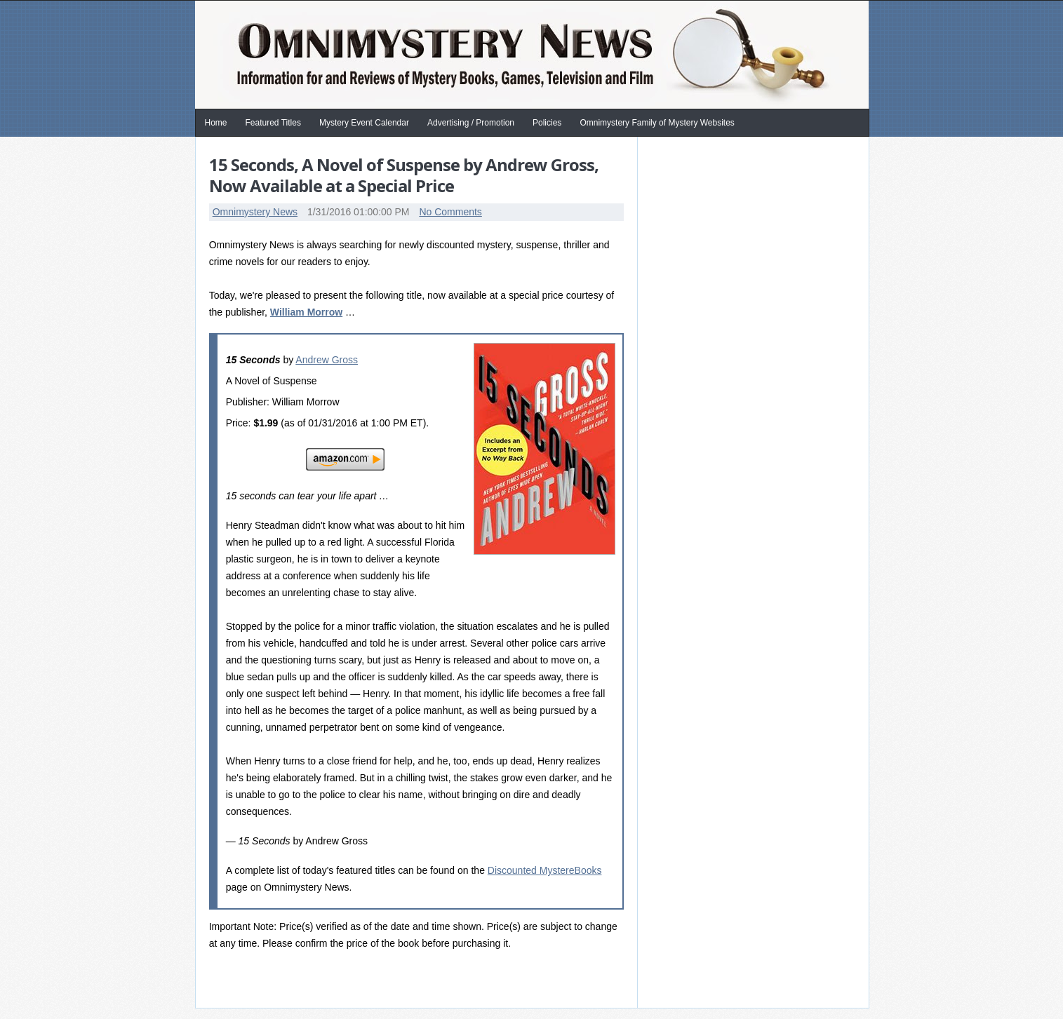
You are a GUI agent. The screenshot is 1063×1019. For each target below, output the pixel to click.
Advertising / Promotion (470, 123)
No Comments (450, 211)
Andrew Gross (326, 359)
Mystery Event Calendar (364, 123)
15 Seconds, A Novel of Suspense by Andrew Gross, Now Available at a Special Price (404, 175)
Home (216, 123)
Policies (547, 123)
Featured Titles (273, 123)
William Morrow (306, 312)
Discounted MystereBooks (545, 870)
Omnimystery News (255, 211)
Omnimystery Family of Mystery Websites (657, 123)
